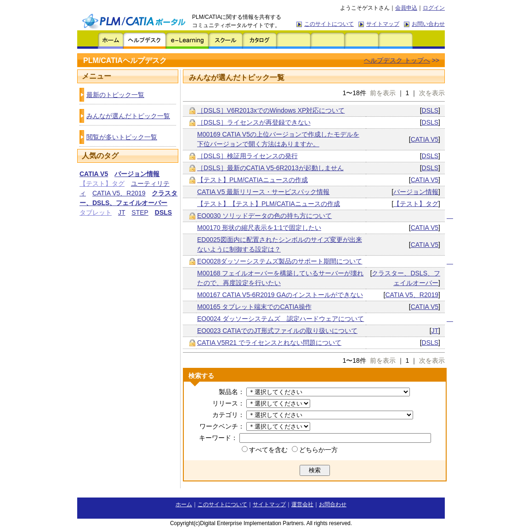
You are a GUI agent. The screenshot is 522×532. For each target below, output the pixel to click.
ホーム (184, 504)
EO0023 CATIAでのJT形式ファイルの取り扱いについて (277, 330)
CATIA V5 (93, 173)
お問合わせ (332, 504)
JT (121, 212)
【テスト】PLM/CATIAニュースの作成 (252, 179)
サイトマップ (382, 24)
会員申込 (406, 8)
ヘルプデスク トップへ (397, 60)
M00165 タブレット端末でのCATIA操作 (254, 306)
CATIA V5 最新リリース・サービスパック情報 (263, 191)
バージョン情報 (136, 173)
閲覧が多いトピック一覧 (121, 137)
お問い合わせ (428, 24)
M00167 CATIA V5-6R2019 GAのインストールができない (280, 294)
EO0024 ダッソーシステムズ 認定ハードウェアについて (280, 318)
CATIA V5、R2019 (119, 193)
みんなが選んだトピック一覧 (128, 116)
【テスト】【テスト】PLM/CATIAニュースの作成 (268, 203)
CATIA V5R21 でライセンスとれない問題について (269, 342)
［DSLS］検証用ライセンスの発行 (247, 156)
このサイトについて (329, 24)
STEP (139, 212)
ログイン (434, 8)
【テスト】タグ (102, 183)
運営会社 (302, 504)
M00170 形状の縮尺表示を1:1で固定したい (259, 227)
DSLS (163, 212)
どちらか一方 (315, 449)
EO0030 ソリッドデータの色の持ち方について (264, 215)
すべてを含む (265, 449)
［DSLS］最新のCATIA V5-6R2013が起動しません (270, 168)
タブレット (95, 212)
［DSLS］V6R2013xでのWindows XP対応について (271, 110)
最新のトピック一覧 (115, 94)
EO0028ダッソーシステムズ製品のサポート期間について (279, 261)
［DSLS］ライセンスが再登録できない (254, 122)
